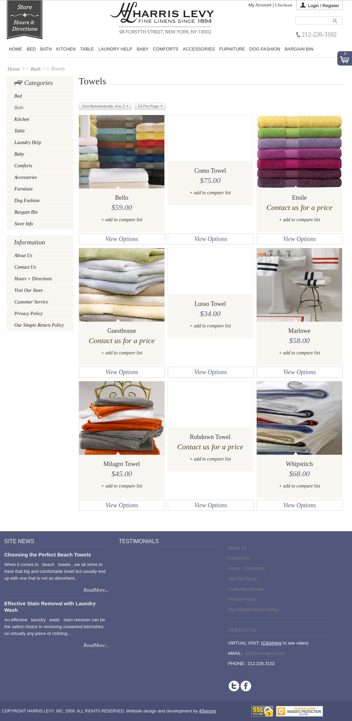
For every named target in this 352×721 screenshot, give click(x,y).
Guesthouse (121, 330)
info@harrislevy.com (265, 653)
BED (31, 49)
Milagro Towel (122, 464)
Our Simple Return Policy (39, 325)
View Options (121, 239)
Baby (143, 49)
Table (87, 49)
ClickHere (272, 643)
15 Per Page (150, 106)
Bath (46, 49)
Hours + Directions (33, 278)
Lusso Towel (210, 303)
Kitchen (66, 49)
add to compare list (123, 219)
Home (15, 49)
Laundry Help (115, 49)
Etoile (299, 197)
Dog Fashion (264, 49)
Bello (121, 197)
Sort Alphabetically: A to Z (105, 106)
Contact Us (25, 267)
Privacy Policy (28, 313)
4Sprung (207, 710)
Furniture (232, 49)
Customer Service (31, 302)
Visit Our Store (28, 290)
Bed (18, 96)
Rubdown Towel (210, 437)
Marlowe (299, 330)
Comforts (165, 49)
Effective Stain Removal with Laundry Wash (50, 606)
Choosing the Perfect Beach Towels (47, 554)
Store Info (23, 223)
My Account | (261, 5)
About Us (23, 255)
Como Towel (210, 170)
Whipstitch (299, 464)
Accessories (199, 49)
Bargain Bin (299, 49)
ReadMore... (96, 590)
